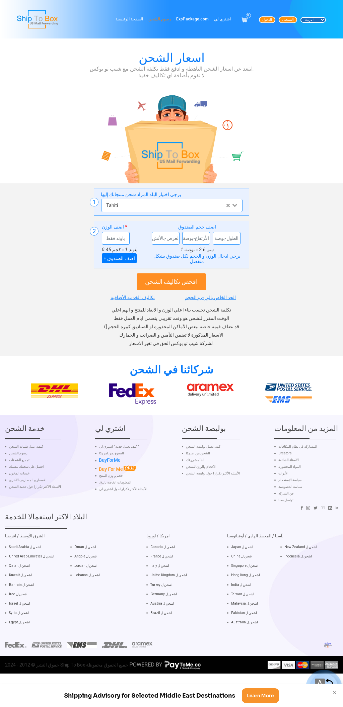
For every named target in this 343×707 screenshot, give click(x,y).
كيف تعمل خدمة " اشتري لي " (119, 469)
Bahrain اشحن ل (21, 607)
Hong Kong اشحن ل (245, 598)
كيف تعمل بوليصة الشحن (203, 469)
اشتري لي (222, 19)
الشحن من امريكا (198, 476)
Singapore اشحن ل (245, 589)
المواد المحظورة (289, 490)
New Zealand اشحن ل (300, 570)
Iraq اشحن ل (18, 617)
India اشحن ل (241, 607)
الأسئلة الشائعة (288, 483)
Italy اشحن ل (159, 589)
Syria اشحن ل (19, 635)
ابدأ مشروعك (195, 483)
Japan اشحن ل (242, 570)
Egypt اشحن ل (19, 645)
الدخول (267, 19)
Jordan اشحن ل (85, 589)
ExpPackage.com (192, 19)
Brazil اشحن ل (161, 635)
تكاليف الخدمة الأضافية (133, 297)
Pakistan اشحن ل (244, 635)
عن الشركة (286, 516)
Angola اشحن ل (85, 579)
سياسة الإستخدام (289, 503)
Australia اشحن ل (244, 645)
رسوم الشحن (159, 19)
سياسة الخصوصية (290, 510)
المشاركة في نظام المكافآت (297, 469)
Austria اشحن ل (162, 626)
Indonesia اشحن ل (298, 579)
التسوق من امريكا (111, 476)
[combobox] (172, 205)
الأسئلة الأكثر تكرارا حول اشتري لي (123, 512)
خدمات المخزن (19, 496)
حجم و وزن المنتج (111, 498)
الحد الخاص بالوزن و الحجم (210, 297)
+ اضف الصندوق (119, 258)
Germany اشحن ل (163, 617)
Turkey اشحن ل (161, 607)
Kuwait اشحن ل (20, 598)
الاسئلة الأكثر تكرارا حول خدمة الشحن (35, 510)
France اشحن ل (161, 579)
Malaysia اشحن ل (244, 626)
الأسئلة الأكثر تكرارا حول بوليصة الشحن (213, 496)
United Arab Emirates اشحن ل (31, 579)
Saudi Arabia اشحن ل (25, 570)
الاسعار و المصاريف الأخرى (28, 503)
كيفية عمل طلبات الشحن (26, 469)
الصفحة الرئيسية (129, 19)
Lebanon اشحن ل (87, 598)
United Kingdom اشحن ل (168, 598)
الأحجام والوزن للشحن (201, 490)
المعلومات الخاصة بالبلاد (115, 505)
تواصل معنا (285, 523)
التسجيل (288, 19)
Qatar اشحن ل (19, 589)
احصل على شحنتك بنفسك (26, 490)
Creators (285, 476)
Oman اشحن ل (85, 570)
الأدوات (283, 496)
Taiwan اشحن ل (242, 617)
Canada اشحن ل (162, 570)
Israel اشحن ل (19, 626)
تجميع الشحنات (19, 483)
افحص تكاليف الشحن (171, 281)
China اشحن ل (242, 579)
